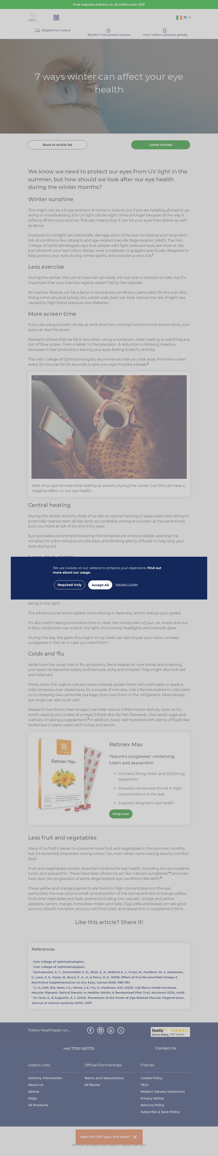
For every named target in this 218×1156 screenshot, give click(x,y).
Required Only (69, 585)
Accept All (100, 585)
